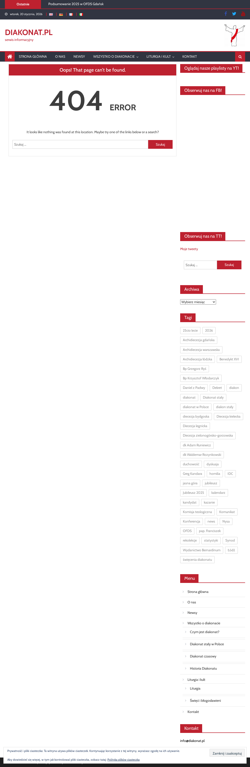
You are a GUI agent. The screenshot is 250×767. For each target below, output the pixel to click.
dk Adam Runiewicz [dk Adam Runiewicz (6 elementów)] (197, 445)
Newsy (79, 56)
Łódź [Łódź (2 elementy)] (231, 550)
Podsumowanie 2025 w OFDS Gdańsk (76, 4)
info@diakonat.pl (192, 741)
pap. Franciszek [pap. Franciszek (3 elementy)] (210, 531)
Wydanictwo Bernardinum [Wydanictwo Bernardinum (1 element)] (201, 550)
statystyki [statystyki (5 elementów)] (211, 540)
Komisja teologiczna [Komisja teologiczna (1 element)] (197, 512)
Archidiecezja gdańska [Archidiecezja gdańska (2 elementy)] (199, 340)
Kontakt (189, 56)
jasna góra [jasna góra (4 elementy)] (190, 483)
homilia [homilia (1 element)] (214, 473)
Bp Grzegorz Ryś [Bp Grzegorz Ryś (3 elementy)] (194, 368)
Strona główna (33, 56)
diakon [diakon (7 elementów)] (234, 387)
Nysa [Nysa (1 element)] (226, 521)
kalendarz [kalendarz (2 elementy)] (218, 492)
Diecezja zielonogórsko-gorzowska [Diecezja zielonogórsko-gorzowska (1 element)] (208, 435)
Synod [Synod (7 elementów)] (230, 540)
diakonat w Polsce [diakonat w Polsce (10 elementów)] (196, 407)
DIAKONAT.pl (28, 32)
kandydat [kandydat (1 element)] (190, 502)
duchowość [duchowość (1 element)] (191, 464)
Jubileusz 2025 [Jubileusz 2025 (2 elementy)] (193, 492)
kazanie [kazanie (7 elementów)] (209, 502)
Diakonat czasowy (203, 656)
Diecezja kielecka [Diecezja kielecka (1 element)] (228, 416)
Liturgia (195, 688)
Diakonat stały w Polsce (207, 644)
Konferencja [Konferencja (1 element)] (191, 521)
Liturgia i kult (158, 56)
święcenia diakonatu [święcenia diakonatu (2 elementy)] (197, 559)
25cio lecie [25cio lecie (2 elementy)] (190, 330)
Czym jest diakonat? (204, 632)
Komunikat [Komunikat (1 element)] (227, 512)
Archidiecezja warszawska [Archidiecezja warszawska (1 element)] (201, 349)
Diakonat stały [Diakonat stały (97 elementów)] (213, 397)
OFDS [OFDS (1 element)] (187, 531)
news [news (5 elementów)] (211, 521)
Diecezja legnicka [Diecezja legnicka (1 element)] (195, 426)
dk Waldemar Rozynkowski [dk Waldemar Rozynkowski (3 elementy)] (202, 454)
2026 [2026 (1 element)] (209, 330)
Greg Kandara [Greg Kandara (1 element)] (192, 473)
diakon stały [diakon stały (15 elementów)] (224, 407)
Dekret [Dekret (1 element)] (217, 387)
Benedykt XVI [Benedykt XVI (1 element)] (229, 359)
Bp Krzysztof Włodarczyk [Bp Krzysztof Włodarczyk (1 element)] (201, 378)
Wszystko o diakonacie (114, 56)
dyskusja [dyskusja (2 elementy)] (213, 464)
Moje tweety (189, 249)
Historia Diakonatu (203, 668)
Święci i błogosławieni (205, 700)
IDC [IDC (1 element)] (230, 473)
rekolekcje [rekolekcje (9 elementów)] (190, 540)
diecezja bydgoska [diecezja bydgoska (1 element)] (196, 416)
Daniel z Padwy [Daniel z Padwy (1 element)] (194, 387)
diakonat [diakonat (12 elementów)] (189, 397)
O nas (60, 56)
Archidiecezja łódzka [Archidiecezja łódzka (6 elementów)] (197, 359)
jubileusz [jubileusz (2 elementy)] (211, 483)
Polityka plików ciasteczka (123, 759)
